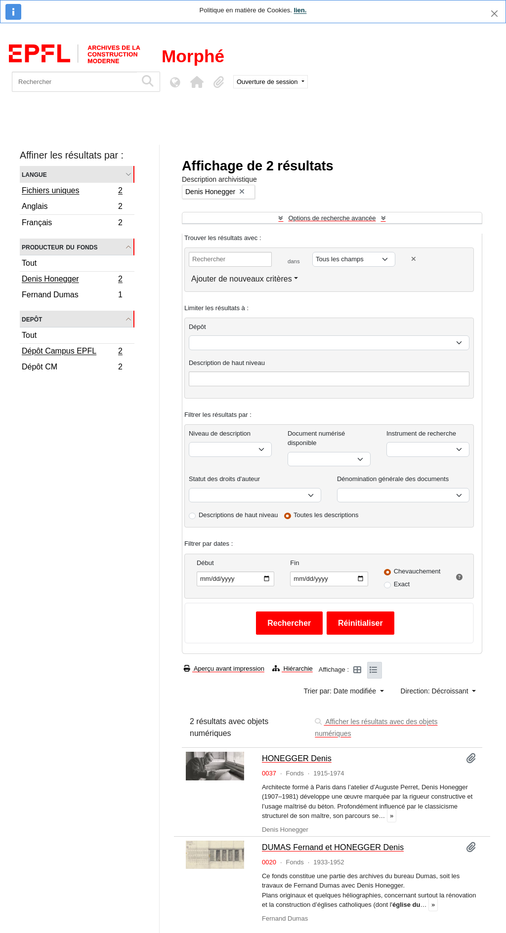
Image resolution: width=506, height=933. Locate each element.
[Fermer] (494, 13)
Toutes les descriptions (326, 515)
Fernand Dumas (72, 296)
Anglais (72, 208)
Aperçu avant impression (224, 668)
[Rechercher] (74, 82)
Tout (29, 263)
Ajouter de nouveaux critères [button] (241, 279)
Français (72, 224)
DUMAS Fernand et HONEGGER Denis (333, 847)
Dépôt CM (72, 368)
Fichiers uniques (72, 192)
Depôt (32, 319)
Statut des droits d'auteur (224, 479)
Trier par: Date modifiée (341, 691)
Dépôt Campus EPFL (72, 352)
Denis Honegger (72, 280)
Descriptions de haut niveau (238, 515)
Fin (294, 563)
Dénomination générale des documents (393, 479)
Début (205, 563)
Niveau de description (220, 433)
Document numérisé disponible (316, 438)
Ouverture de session (268, 81)
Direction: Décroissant (435, 691)
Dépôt (197, 326)
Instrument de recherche (421, 433)
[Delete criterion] (413, 259)
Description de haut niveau (227, 362)
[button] (197, 82)
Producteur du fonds (59, 246)
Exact (402, 584)
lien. (300, 10)
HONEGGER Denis (297, 758)
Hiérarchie (292, 668)
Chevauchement (417, 571)
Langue (34, 174)
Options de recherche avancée (332, 218)
